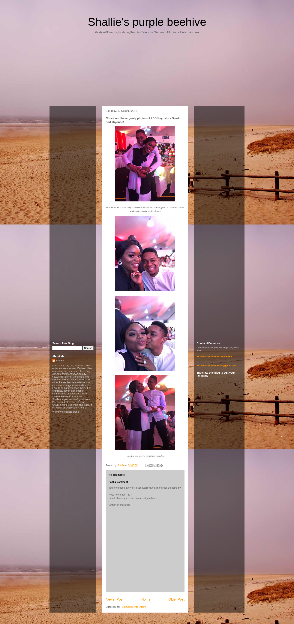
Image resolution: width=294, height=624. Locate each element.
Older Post (176, 599)
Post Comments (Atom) (133, 606)
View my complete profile (65, 411)
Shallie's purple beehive (147, 22)
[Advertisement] (147, 71)
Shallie (60, 360)
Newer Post (114, 599)
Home (146, 599)
